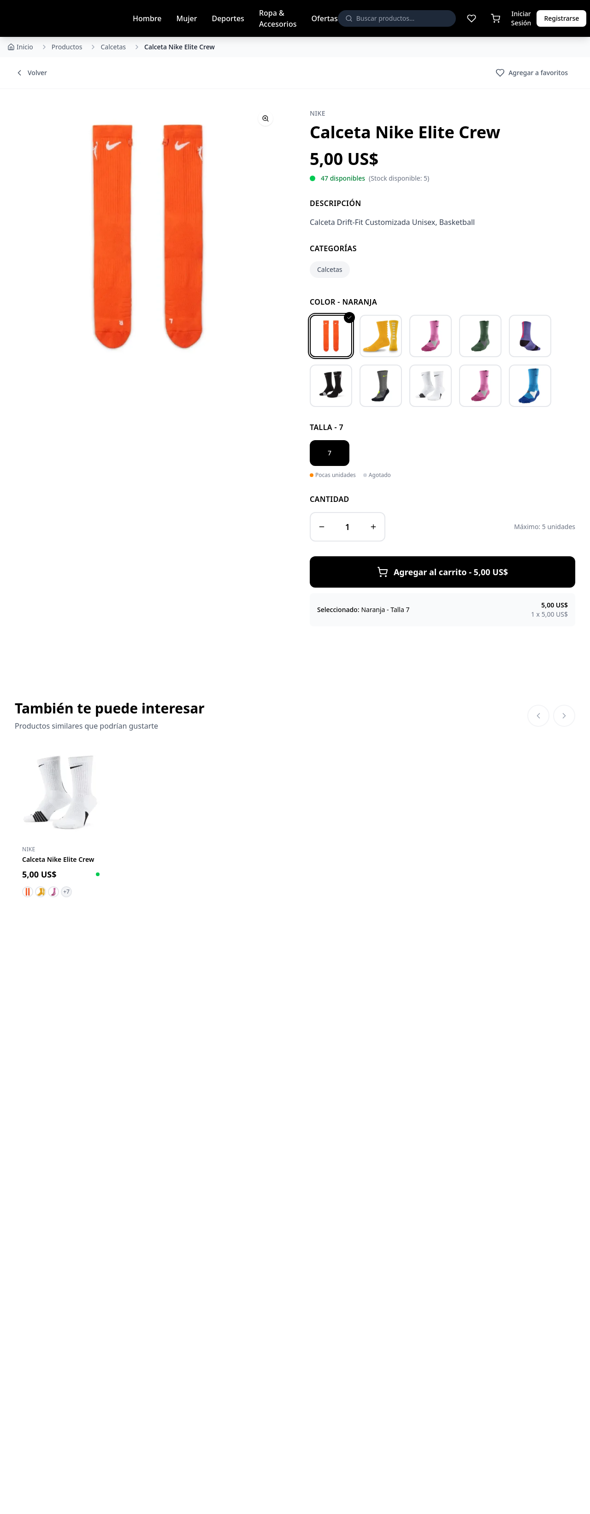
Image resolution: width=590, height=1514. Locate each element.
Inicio (20, 46)
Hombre (147, 18)
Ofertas (324, 18)
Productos (67, 46)
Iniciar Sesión (521, 18)
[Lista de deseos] (471, 18)
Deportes (228, 18)
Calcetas (113, 46)
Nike (317, 113)
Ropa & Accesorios (278, 18)
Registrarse (561, 18)
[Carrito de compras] (495, 18)
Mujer (186, 18)
